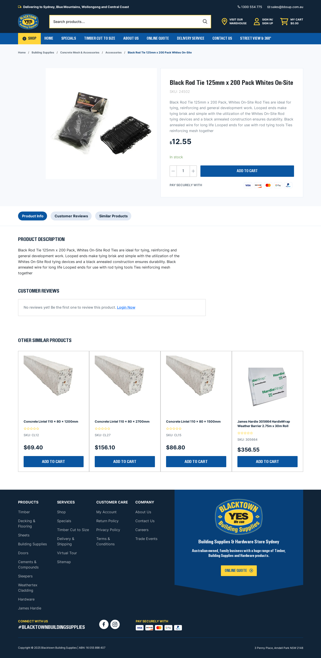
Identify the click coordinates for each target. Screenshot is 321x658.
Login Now (126, 307)
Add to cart (247, 171)
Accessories (113, 52)
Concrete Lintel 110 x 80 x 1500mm (193, 421)
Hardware (26, 599)
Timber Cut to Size (73, 530)
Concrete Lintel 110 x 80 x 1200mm (51, 421)
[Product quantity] (183, 171)
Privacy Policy (108, 530)
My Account (106, 512)
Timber (24, 512)
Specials (68, 39)
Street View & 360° (255, 39)
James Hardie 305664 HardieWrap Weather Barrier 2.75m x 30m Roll (263, 424)
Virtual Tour (67, 553)
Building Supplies (43, 52)
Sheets (23, 535)
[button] (29, 38)
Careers (141, 530)
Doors (23, 553)
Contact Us (222, 39)
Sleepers (25, 576)
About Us (131, 39)
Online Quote (158, 39)
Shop (61, 512)
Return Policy (107, 521)
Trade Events (146, 538)
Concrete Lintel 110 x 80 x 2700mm (122, 421)
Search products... (69, 21)
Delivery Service (190, 39)
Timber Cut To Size (99, 39)
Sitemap (64, 562)
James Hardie (29, 608)
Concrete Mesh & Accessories (79, 52)
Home (48, 39)
